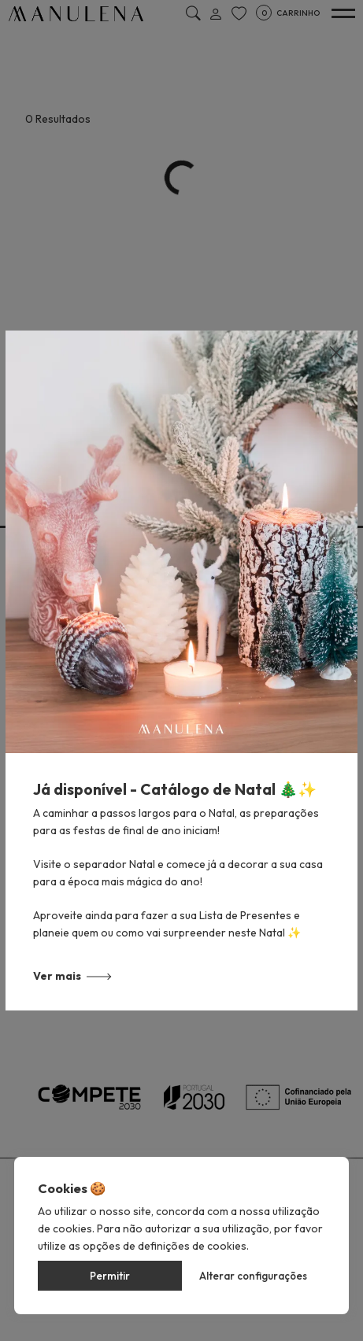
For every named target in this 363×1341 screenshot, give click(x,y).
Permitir (110, 1275)
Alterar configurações (253, 1275)
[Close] (336, 352)
